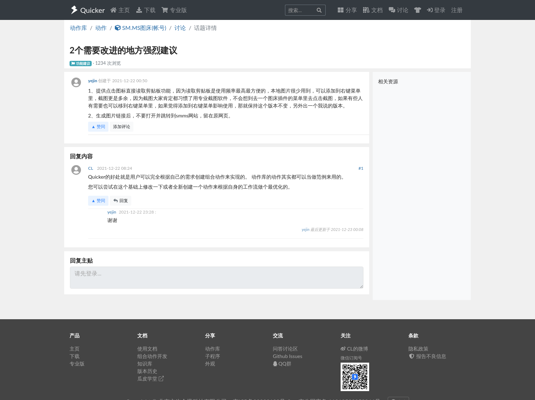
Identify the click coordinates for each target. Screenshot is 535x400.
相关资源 (388, 81)
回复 (120, 200)
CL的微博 (354, 349)
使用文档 (147, 349)
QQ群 (282, 363)
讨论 (180, 27)
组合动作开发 (152, 356)
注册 (457, 9)
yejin (93, 80)
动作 (101, 27)
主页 (120, 9)
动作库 (78, 27)
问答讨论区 (285, 349)
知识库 (144, 363)
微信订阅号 (351, 357)
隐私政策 (418, 349)
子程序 (212, 356)
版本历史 (147, 371)
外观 (210, 363)
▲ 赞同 (98, 126)
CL (91, 168)
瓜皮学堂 (150, 378)
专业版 (174, 9)
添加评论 (121, 126)
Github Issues (287, 356)
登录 (436, 9)
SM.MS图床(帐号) (140, 27)
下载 (146, 9)
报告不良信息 (427, 356)
